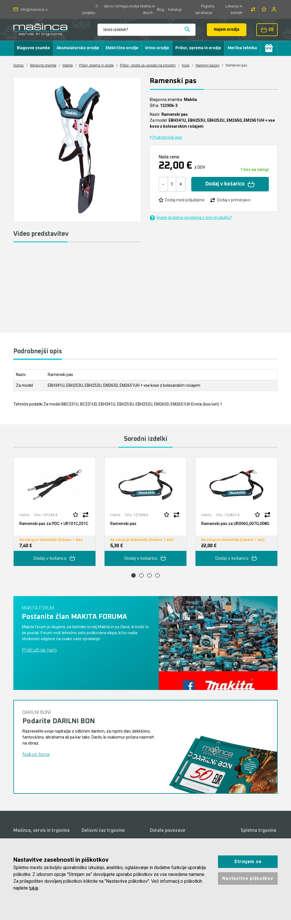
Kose (185, 65)
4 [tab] (157, 575)
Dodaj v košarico (230, 184)
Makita (68, 65)
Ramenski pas (123, 523)
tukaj (33, 888)
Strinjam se (248, 861)
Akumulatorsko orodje (78, 48)
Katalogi (175, 9)
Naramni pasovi (207, 65)
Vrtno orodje (157, 48)
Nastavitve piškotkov (247, 878)
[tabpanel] (54, 511)
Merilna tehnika (242, 48)
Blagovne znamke (33, 48)
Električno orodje (122, 48)
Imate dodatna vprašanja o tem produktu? (191, 218)
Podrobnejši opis (166, 137)
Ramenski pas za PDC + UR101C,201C (53, 523)
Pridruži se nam (39, 650)
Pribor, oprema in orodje (198, 48)
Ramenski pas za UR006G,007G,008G (235, 523)
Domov (18, 65)
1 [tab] (134, 575)
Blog (160, 9)
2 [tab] (142, 575)
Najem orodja (226, 30)
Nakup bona (35, 754)
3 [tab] (149, 575)
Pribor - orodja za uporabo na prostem (148, 65)
